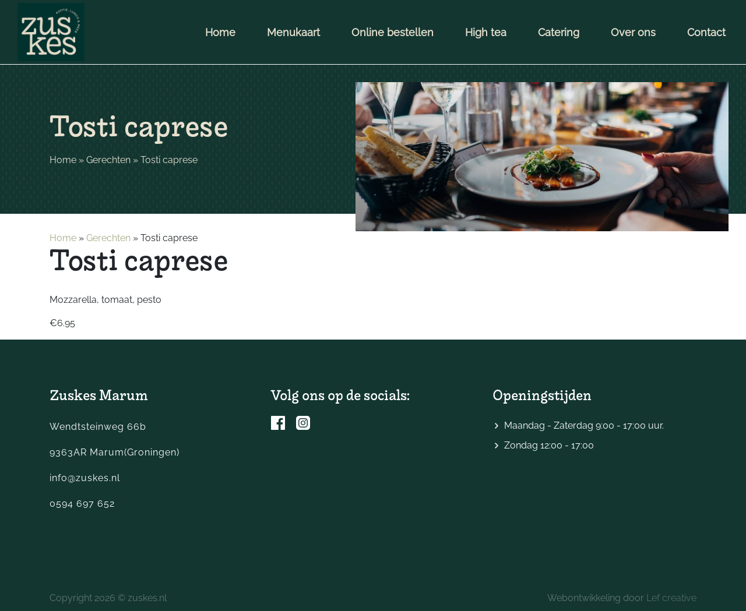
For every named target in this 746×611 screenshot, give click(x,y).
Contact (706, 32)
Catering (558, 32)
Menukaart (293, 32)
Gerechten (108, 159)
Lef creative (671, 597)
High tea (485, 32)
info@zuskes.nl (85, 477)
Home (220, 32)
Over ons (633, 32)
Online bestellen (392, 32)
